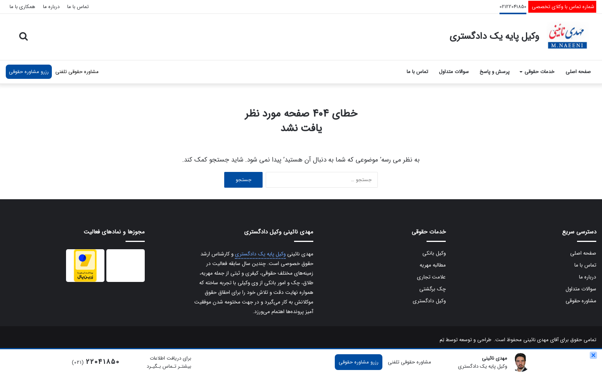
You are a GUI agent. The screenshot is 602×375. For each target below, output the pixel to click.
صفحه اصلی (578, 72)
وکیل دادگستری (429, 301)
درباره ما (51, 7)
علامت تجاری (431, 277)
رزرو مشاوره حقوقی (29, 72)
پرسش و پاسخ (494, 72)
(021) (96, 362)
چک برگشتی (432, 289)
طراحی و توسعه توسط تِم (465, 340)
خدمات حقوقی (539, 72)
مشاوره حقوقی (581, 301)
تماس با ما (78, 7)
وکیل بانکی (434, 253)
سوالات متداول (454, 72)
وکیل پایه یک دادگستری (260, 254)
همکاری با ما (22, 7)
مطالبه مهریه (433, 265)
